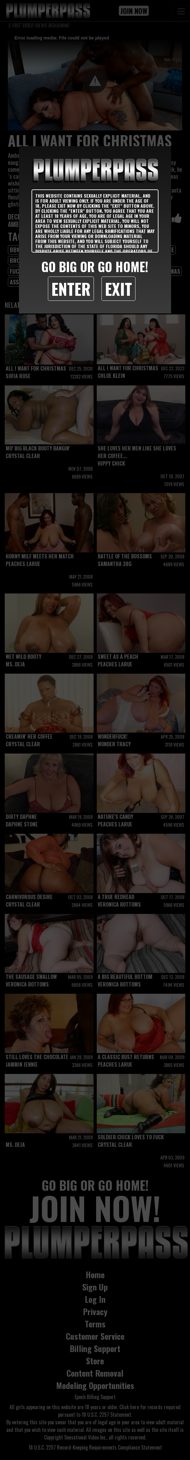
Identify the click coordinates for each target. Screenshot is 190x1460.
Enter (70, 288)
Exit (118, 288)
